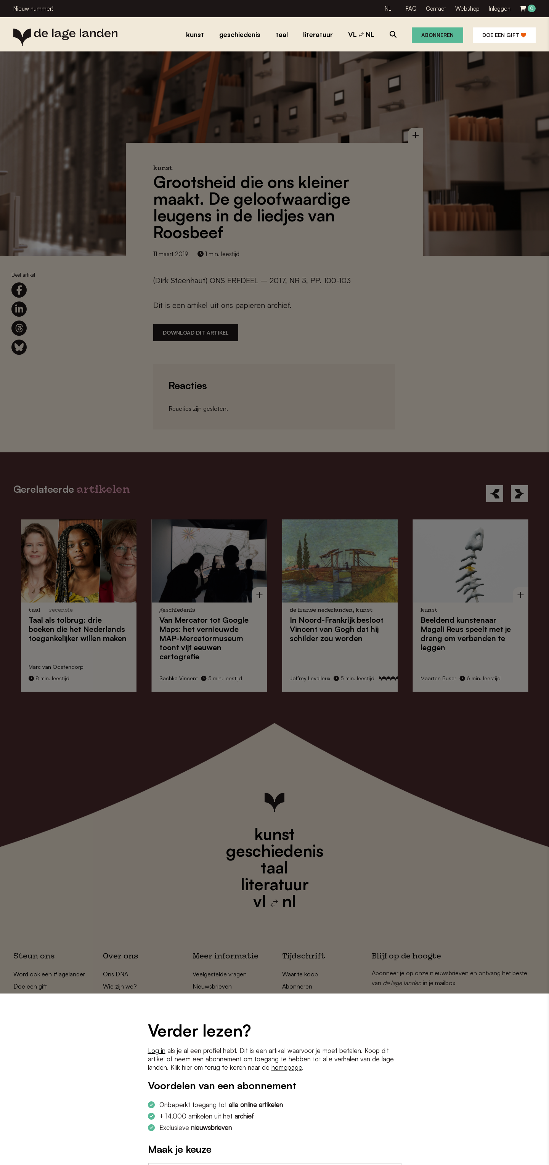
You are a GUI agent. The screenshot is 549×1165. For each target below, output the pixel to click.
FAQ (411, 8)
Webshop (467, 8)
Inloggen (499, 8)
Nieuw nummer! (33, 8)
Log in (156, 1050)
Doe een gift (504, 35)
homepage (286, 1067)
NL (388, 8)
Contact (436, 8)
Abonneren (437, 35)
